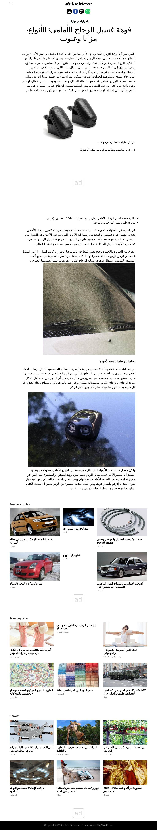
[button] (11, 4)
